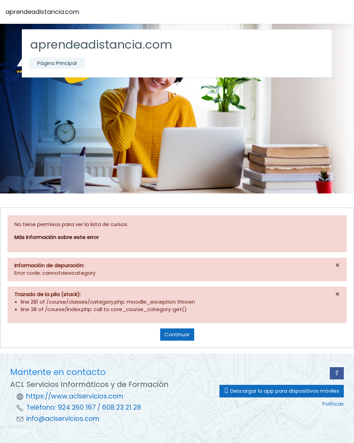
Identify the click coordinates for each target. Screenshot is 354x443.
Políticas (333, 403)
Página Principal (57, 63)
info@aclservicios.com (62, 418)
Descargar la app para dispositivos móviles (281, 390)
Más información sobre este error (56, 237)
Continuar (177, 334)
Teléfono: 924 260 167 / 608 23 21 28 (83, 407)
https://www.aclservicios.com (74, 396)
